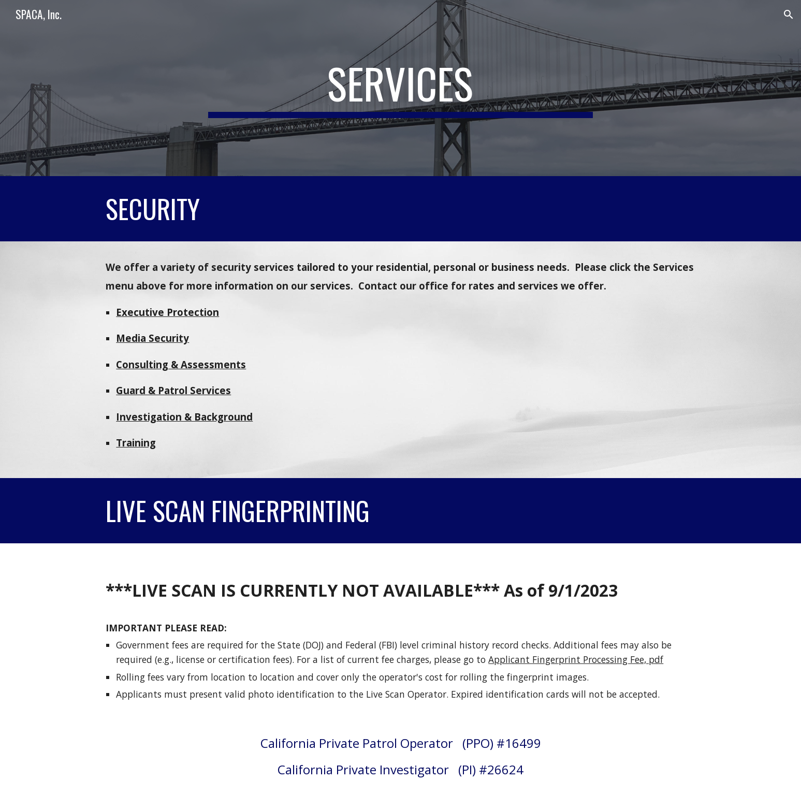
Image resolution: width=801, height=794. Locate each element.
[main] (401, 88)
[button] (788, 14)
